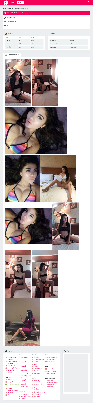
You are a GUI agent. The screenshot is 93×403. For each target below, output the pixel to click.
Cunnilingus (37, 394)
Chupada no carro (39, 392)
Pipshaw (10, 393)
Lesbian (23, 398)
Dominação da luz (39, 359)
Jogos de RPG (38, 368)
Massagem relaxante (24, 384)
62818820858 (11, 18)
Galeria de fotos (12, 55)
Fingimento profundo (37, 389)
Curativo (36, 371)
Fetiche (10, 372)
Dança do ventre (26, 396)
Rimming (10, 395)
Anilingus (37, 396)
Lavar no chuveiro (13, 390)
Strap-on (36, 366)
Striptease (24, 394)
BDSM (36, 362)
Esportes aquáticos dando (52, 381)
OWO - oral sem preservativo (12, 362)
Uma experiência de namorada (39, 385)
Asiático (72, 44)
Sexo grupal (11, 366)
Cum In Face (51, 373)
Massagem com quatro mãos (26, 376)
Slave (35, 364)
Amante (36, 357)
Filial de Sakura (25, 387)
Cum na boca (51, 369)
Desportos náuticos (50, 385)
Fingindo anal (51, 359)
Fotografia (11, 382)
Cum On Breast (51, 371)
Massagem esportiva (24, 380)
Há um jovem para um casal (13, 385)
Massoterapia (25, 373)
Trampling (37, 373)
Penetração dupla (13, 368)
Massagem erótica (24, 362)
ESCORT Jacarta (8, 8)
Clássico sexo (12, 357)
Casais (10, 388)
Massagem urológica (24, 366)
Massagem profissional (24, 358)
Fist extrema (51, 362)
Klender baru (9, 25)
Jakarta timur (10, 22)
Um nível (10, 359)
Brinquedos (11, 370)
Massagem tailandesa (24, 369)
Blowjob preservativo (38, 381)
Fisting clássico (52, 357)
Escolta (10, 379)
